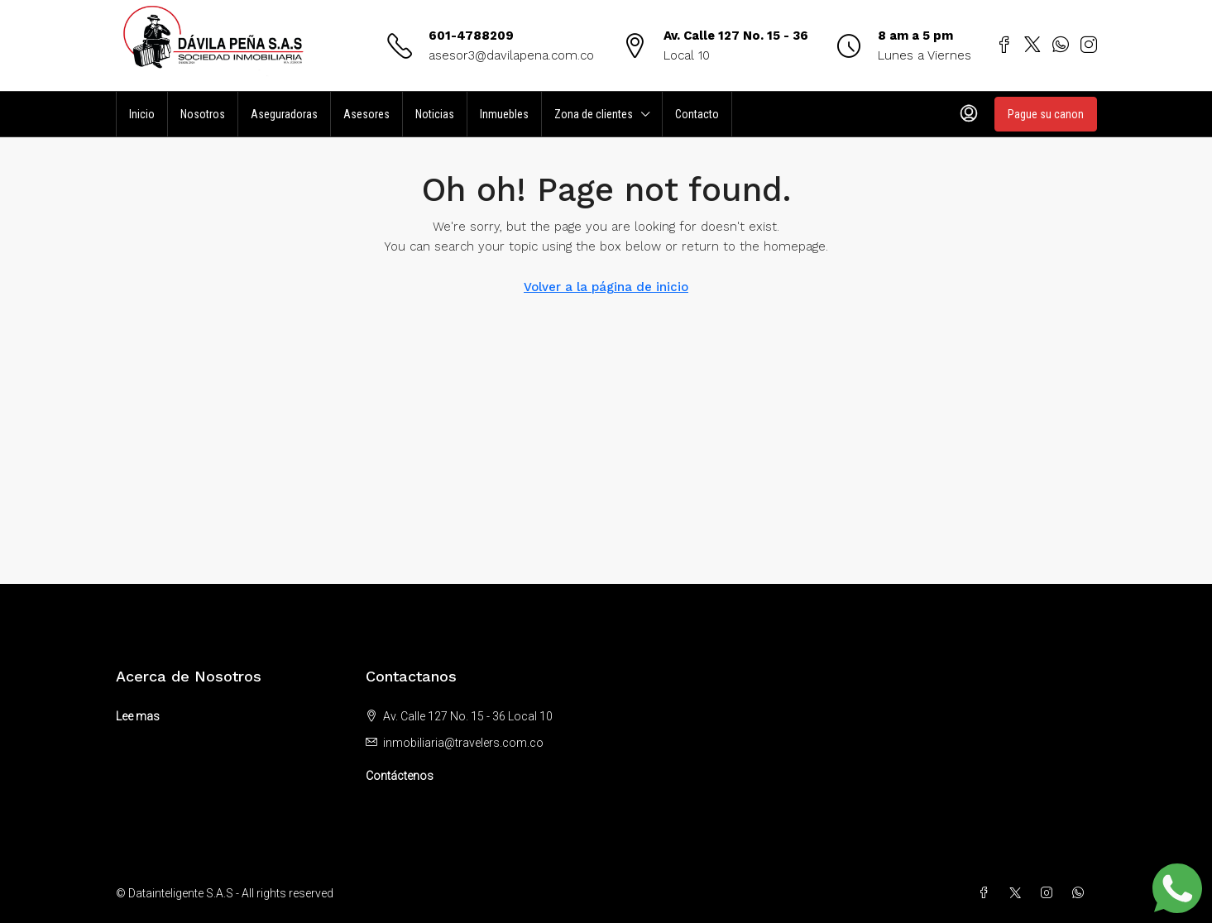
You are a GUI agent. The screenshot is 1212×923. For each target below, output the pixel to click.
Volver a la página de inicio (606, 287)
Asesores (366, 114)
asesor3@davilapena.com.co (511, 55)
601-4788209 (471, 35)
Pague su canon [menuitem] (1046, 114)
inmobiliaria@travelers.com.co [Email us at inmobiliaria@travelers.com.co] (463, 742)
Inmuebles (504, 114)
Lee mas (138, 716)
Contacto (697, 114)
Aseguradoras (284, 114)
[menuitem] (968, 114)
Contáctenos (400, 775)
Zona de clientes (593, 114)
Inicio (142, 114)
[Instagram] (1050, 893)
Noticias (434, 114)
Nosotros (202, 114)
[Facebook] (987, 893)
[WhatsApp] (1081, 893)
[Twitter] (1018, 893)
